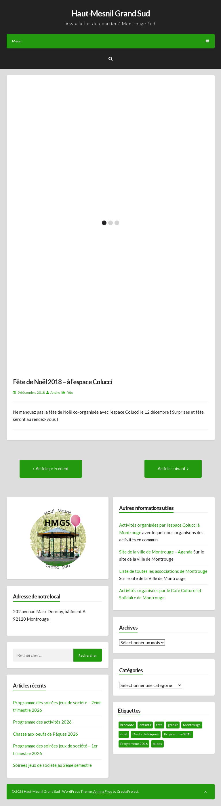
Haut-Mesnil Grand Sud (110, 13)
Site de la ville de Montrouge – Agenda (156, 551)
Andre (55, 392)
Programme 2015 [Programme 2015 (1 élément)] (177, 734)
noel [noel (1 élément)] (123, 734)
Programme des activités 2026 (42, 721)
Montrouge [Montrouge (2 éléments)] (192, 725)
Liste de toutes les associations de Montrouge (163, 571)
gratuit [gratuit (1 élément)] (173, 725)
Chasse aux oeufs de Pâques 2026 (45, 734)
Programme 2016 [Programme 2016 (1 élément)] (134, 743)
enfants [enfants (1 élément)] (145, 725)
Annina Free (102, 791)
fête (70, 392)
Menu (110, 41)
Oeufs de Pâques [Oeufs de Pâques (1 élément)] (145, 734)
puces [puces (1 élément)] (157, 743)
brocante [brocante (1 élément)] (127, 725)
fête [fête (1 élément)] (159, 725)
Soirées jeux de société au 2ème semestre (52, 765)
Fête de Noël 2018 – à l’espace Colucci (62, 382)
